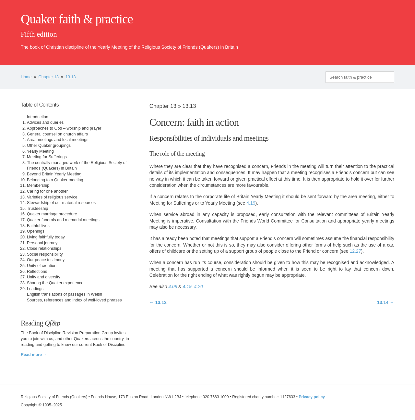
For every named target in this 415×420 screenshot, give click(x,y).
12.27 (355, 251)
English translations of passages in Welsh (64, 294)
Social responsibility (45, 254)
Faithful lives (38, 225)
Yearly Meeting (40, 151)
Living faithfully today (46, 237)
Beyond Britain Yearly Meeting (54, 174)
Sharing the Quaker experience (55, 283)
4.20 (198, 286)
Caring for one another (47, 191)
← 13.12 (158, 302)
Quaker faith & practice (77, 19)
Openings (35, 231)
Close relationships (44, 248)
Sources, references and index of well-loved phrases (74, 300)
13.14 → (385, 302)
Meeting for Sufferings (47, 157)
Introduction (37, 117)
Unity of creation (41, 265)
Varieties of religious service (52, 197)
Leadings (35, 288)
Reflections (37, 271)
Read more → (34, 354)
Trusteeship (37, 208)
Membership (38, 185)
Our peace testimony (46, 260)
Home (26, 77)
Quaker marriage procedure (52, 214)
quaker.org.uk (374, 29)
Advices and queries (45, 122)
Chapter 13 (49, 77)
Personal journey (42, 243)
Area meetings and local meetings (58, 139)
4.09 (172, 286)
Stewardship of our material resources (61, 202)
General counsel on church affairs (57, 134)
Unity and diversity (43, 277)
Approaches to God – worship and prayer (64, 128)
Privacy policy (312, 397)
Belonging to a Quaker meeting (55, 180)
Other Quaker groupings (49, 145)
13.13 (70, 77)
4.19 (250, 203)
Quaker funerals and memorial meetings (63, 220)
